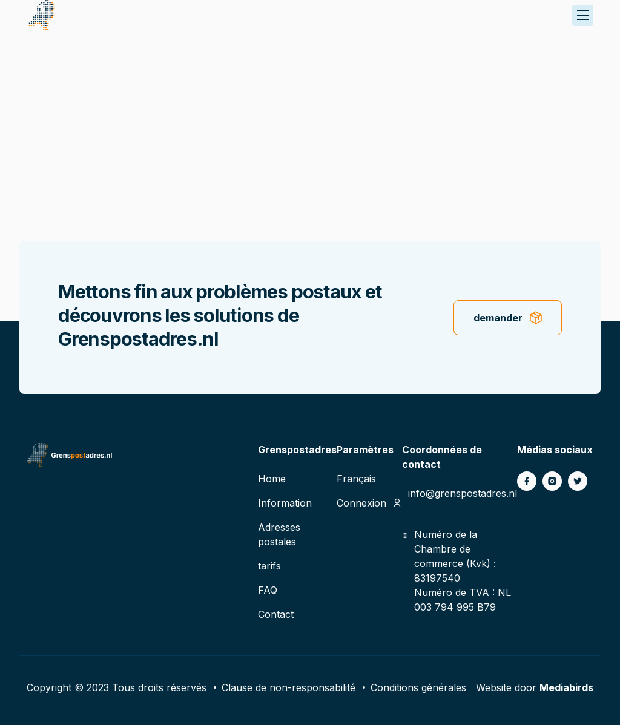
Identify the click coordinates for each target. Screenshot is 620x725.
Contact (276, 614)
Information (285, 503)
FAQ (267, 590)
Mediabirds (566, 687)
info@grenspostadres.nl (462, 493)
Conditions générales (418, 687)
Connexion (361, 503)
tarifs (269, 566)
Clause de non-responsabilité (288, 687)
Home (272, 479)
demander (498, 318)
